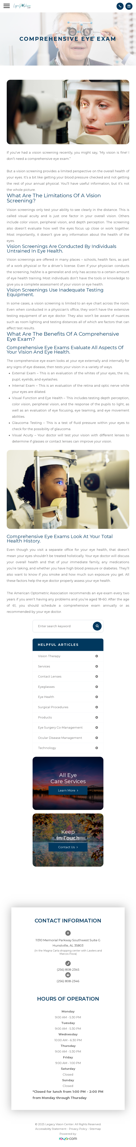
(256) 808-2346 (68, 981)
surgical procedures (53, 707)
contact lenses (49, 676)
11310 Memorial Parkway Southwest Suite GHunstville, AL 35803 (68, 942)
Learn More (66, 790)
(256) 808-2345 (68, 969)
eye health (46, 697)
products (45, 717)
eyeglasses (46, 687)
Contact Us (66, 847)
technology (47, 748)
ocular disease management (60, 738)
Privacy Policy (78, 1129)
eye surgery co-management (60, 727)
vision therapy (49, 656)
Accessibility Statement (50, 1129)
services (44, 666)
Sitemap (95, 1129)
